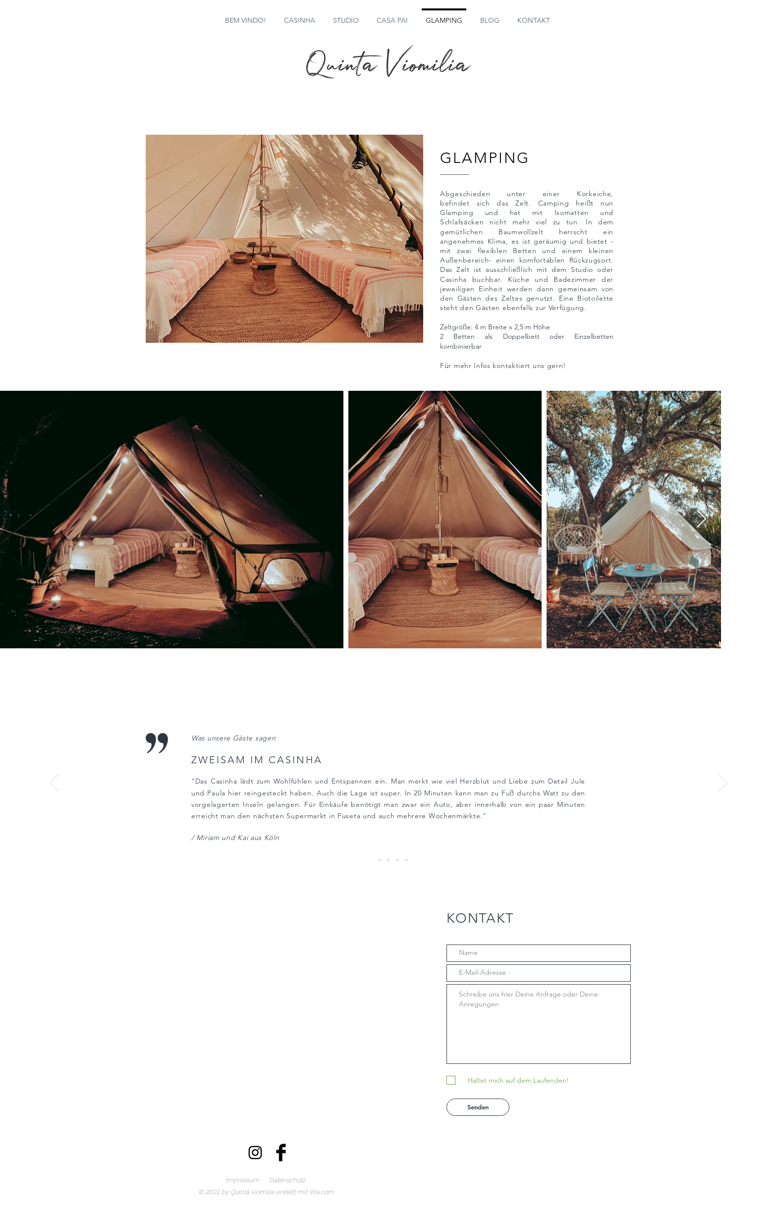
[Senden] (477, 1107)
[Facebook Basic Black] (281, 1152)
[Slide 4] (397, 859)
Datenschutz (287, 1180)
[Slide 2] (379, 859)
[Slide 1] (370, 859)
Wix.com (321, 1192)
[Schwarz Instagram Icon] (255, 1152)
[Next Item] (701, 519)
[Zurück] (54, 783)
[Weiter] (723, 783)
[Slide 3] (388, 859)
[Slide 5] (406, 859)
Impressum (242, 1180)
